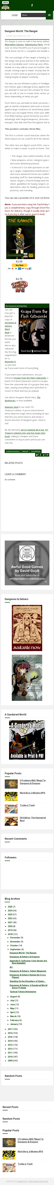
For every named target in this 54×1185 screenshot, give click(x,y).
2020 (10, 926)
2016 (10, 1033)
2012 (10, 1049)
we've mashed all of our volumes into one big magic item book (26, 433)
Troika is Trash (27, 805)
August (13, 996)
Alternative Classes (14, 44)
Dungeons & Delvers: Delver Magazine (28, 971)
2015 (10, 1037)
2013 (10, 1045)
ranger (25, 451)
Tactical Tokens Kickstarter (23, 992)
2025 (10, 906)
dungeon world (13, 451)
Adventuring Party (34, 44)
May (12, 1008)
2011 (10, 1053)
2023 (10, 914)
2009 (10, 1060)
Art (11, 967)
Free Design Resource (38, 1181)
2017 (10, 1029)
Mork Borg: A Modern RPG (32, 793)
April (12, 1012)
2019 (10, 930)
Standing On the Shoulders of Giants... (28, 981)
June (12, 1004)
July (12, 1000)
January (14, 1024)
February (14, 1020)
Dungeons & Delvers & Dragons (25, 957)
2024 (10, 910)
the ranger (35, 451)
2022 (10, 918)
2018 (10, 934)
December (15, 937)
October (14, 945)
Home (6, 15)
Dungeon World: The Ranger (23, 953)
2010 (10, 1056)
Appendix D (10, 361)
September (15, 949)
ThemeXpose (21, 1181)
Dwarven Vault (12, 407)
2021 (10, 922)
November (15, 941)
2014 (10, 1041)
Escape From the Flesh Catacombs (30, 377)
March (13, 1016)
